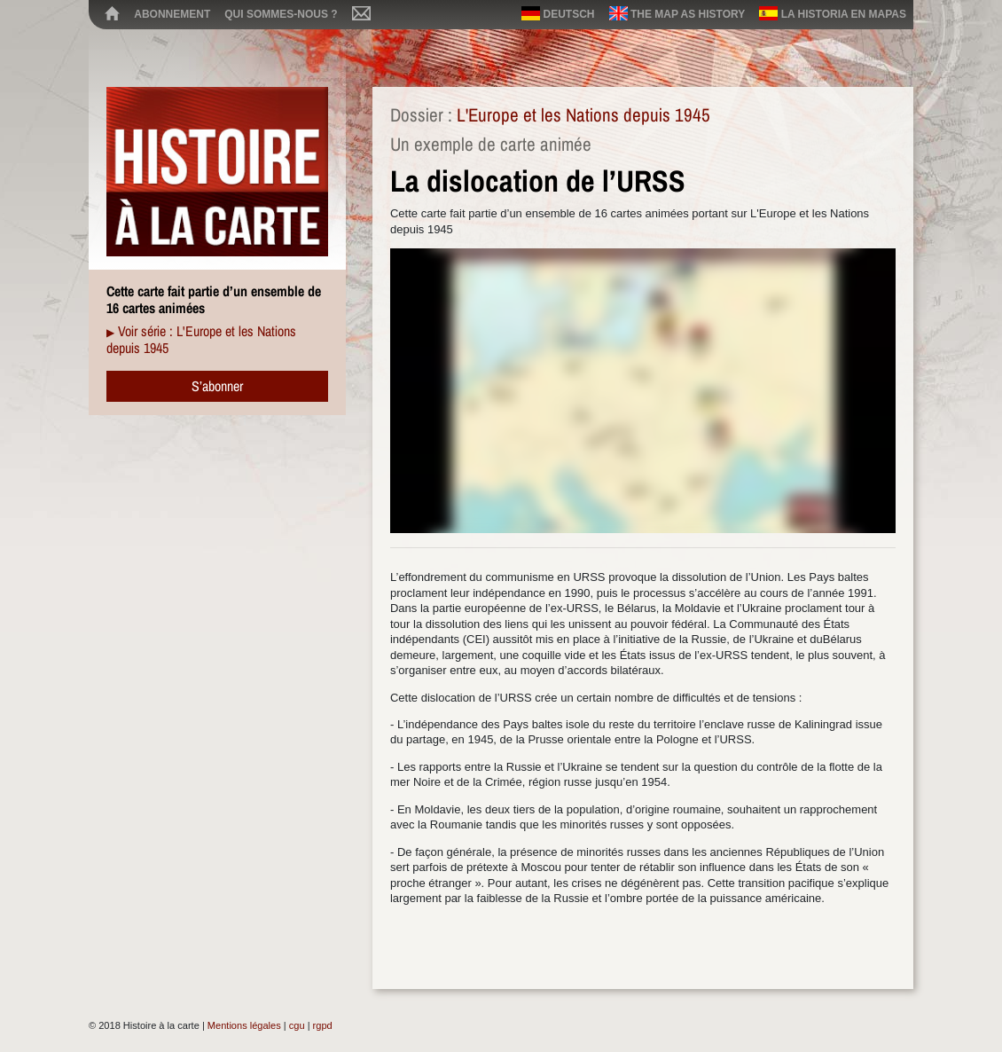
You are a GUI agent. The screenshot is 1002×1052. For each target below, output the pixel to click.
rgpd (323, 1025)
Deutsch (557, 13)
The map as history (677, 13)
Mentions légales (244, 1025)
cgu (297, 1025)
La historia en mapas (832, 13)
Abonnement (172, 14)
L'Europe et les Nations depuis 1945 (583, 115)
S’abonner (217, 386)
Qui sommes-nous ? (280, 14)
